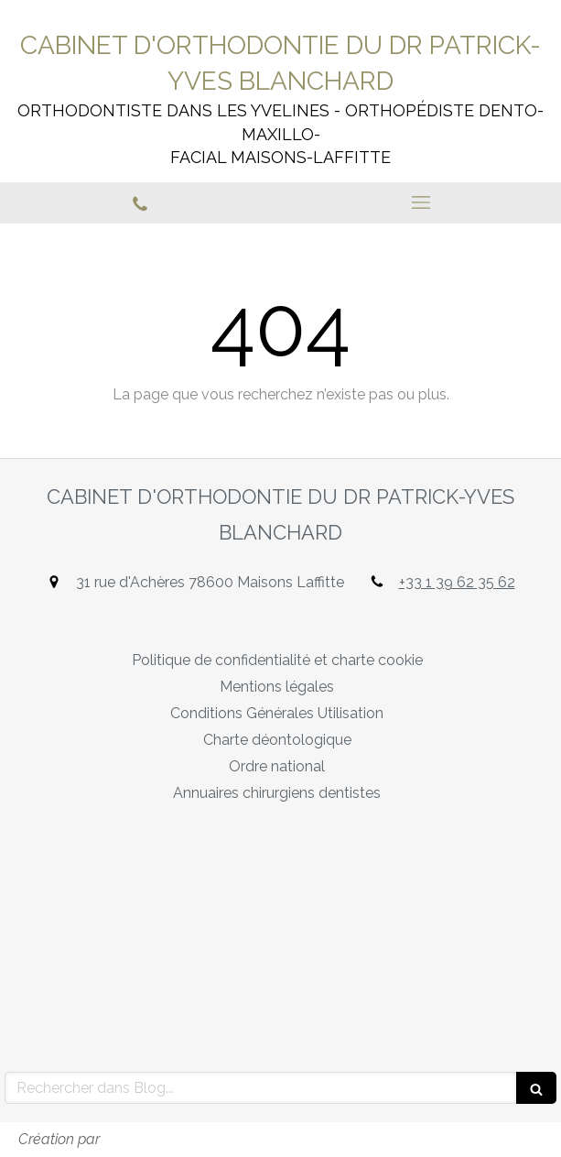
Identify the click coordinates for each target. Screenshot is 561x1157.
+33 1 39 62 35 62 (457, 582)
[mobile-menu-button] (421, 202)
